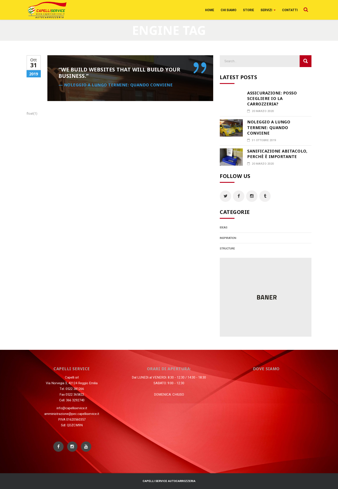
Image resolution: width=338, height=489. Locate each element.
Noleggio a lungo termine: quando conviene (268, 127)
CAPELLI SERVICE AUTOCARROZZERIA (169, 481)
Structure (227, 248)
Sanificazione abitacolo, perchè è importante (277, 153)
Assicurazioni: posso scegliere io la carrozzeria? (272, 98)
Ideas (223, 227)
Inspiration (228, 238)
